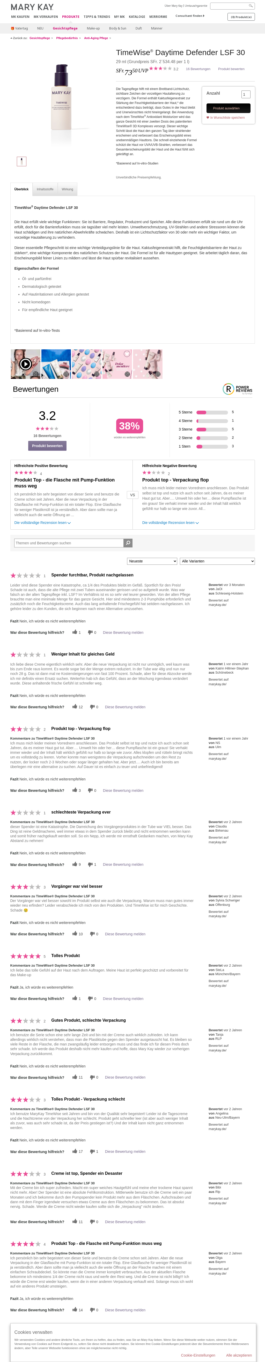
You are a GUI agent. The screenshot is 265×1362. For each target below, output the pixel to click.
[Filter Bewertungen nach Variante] (217, 561)
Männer (157, 28)
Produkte (70, 17)
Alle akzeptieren (239, 1355)
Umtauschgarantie (196, 5)
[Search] (232, 6)
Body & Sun (117, 28)
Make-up (93, 28)
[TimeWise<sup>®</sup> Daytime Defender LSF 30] (61, 100)
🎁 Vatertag (19, 28)
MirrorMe (158, 16)
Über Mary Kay (173, 5)
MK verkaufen (46, 16)
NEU (40, 28)
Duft (139, 28)
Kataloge (137, 16)
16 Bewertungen (198, 69)
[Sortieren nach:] (152, 561)
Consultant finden (188, 15)
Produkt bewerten (231, 69)
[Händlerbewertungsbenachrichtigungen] (91, 632)
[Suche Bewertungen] (127, 543)
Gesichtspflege (65, 28)
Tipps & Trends (97, 16)
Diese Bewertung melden (123, 632)
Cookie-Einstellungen (198, 1355)
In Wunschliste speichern (227, 117)
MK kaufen (20, 16)
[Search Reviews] (73, 543)
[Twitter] (76, 632)
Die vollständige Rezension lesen (43, 523)
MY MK (119, 16)
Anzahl (213, 93)
